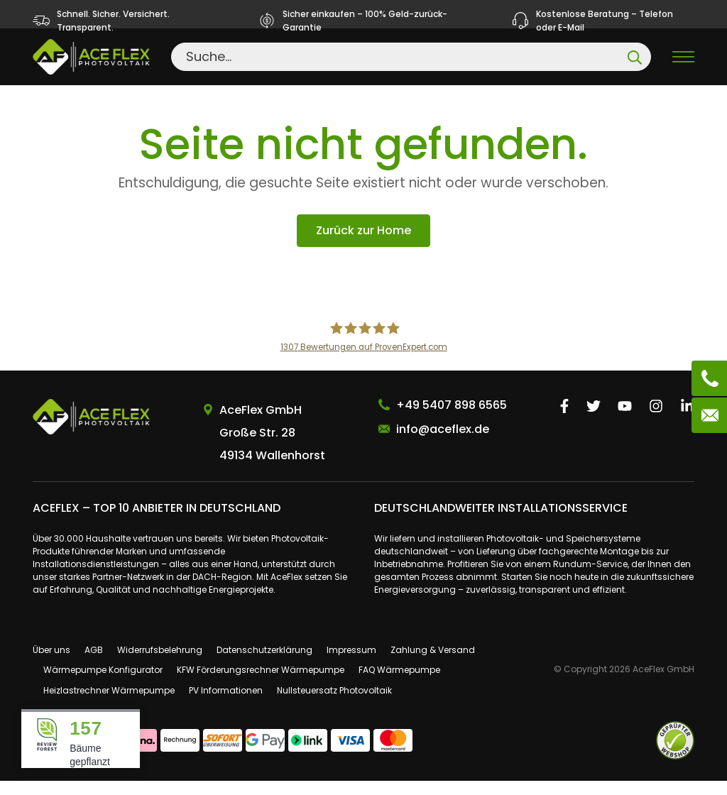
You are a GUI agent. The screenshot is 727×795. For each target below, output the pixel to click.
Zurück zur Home (363, 245)
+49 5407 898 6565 (451, 419)
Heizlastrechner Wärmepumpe (109, 705)
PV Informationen (226, 705)
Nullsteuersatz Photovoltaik (334, 705)
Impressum (351, 664)
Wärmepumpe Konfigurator (103, 685)
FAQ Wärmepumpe (399, 685)
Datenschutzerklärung (264, 664)
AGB (93, 664)
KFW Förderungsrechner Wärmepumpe (260, 685)
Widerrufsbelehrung (159, 664)
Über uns (51, 664)
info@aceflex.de (442, 443)
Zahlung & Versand (432, 664)
